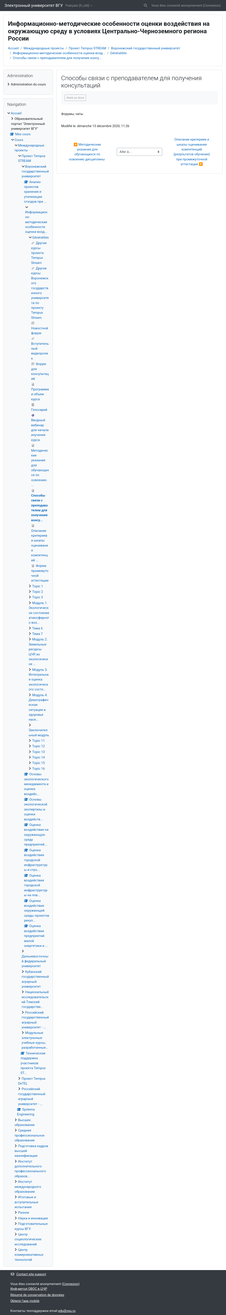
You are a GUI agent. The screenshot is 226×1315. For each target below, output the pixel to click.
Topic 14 (38, 757)
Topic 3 (37, 597)
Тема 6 (37, 628)
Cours (19, 140)
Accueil (13, 48)
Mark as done (75, 97)
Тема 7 (37, 634)
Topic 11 (38, 741)
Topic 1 (37, 586)
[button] (146, 5)
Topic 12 (38, 746)
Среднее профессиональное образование (29, 1135)
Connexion (211, 5)
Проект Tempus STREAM (87, 48)
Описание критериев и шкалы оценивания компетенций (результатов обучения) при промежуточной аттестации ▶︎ (192, 151)
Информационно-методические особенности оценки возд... (59, 53)
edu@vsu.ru (66, 1311)
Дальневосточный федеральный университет (35, 961)
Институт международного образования (28, 1187)
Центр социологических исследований (28, 1239)
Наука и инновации (33, 1218)
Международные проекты (44, 48)
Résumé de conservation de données (37, 1295)
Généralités (118, 53)
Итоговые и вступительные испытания (26, 1202)
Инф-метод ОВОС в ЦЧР (28, 1289)
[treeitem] (28, 84)
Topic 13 (38, 752)
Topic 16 (38, 769)
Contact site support (28, 1274)
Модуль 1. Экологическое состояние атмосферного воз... (39, 613)
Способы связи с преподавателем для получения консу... (57, 58)
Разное (23, 1213)
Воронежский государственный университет (145, 48)
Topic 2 (37, 592)
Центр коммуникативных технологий (29, 1255)
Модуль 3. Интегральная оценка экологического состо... (39, 680)
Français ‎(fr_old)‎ (77, 5)
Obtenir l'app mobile (25, 1301)
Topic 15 (38, 763)
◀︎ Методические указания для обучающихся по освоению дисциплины (87, 152)
